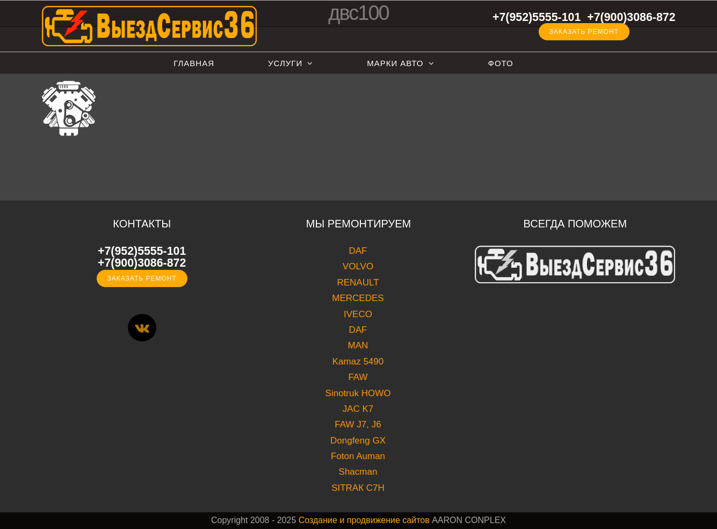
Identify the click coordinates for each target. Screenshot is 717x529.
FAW (357, 377)
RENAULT (358, 282)
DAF (358, 251)
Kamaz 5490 (357, 361)
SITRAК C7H (358, 488)
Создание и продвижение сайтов (364, 520)
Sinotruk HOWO (358, 393)
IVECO (358, 314)
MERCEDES (357, 298)
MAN (358, 345)
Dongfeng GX (358, 440)
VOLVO (358, 266)
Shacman (358, 472)
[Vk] (142, 327)
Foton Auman (358, 456)
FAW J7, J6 (358, 424)
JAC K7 (358, 409)
